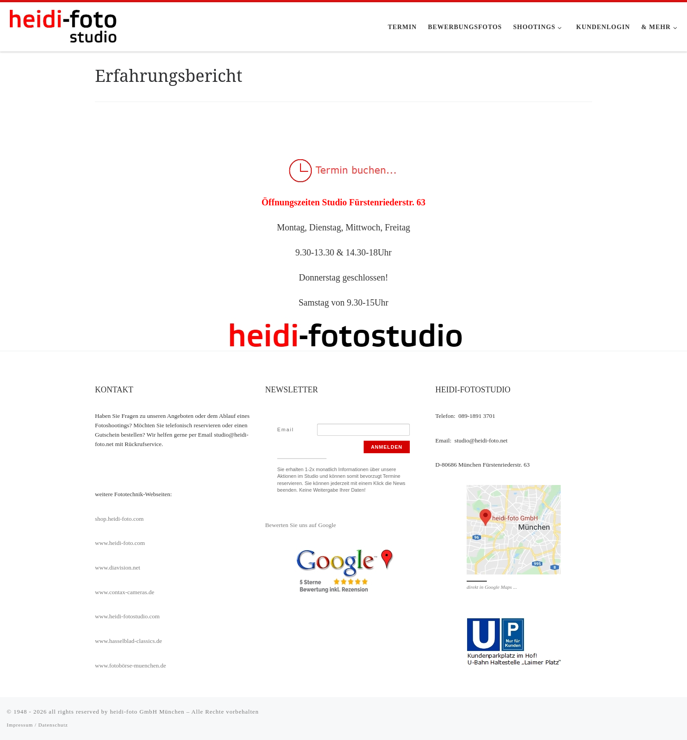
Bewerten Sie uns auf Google (300, 525)
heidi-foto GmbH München (148, 711)
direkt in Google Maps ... (492, 587)
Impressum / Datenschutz (37, 724)
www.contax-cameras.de (125, 592)
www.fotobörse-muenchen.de (130, 665)
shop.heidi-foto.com (119, 518)
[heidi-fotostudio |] (63, 25)
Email (285, 429)
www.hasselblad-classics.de (128, 641)
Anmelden (386, 447)
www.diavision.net (117, 567)
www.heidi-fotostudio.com (127, 616)
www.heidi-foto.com (120, 543)
